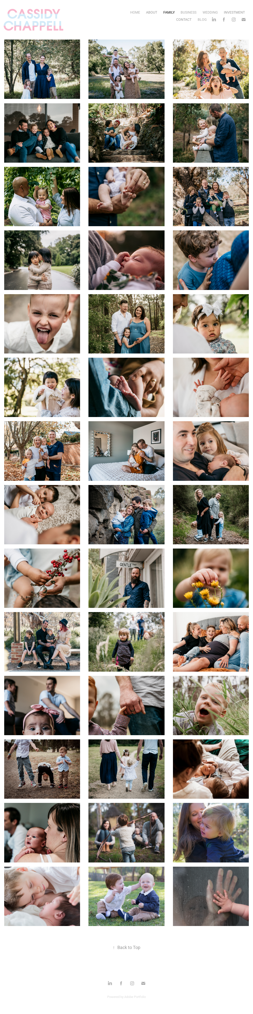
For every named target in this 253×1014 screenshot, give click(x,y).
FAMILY (169, 12)
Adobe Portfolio (135, 996)
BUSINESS (188, 12)
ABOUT (151, 12)
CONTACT (183, 19)
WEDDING (210, 12)
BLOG (202, 19)
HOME (135, 12)
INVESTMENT (234, 12)
